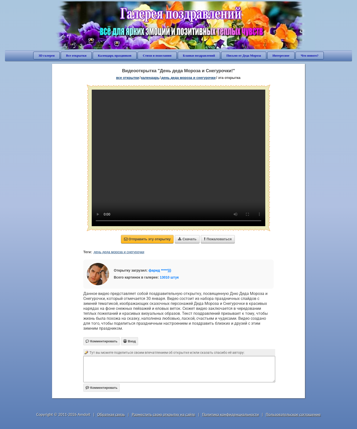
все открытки (127, 78)
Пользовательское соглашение (293, 414)
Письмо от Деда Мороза (243, 55)
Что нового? (309, 55)
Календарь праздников (114, 55)
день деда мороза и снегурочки (119, 252)
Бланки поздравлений (199, 55)
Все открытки (76, 55)
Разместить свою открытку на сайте (163, 414)
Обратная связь (111, 414)
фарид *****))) (160, 270)
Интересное (280, 55)
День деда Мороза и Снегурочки (188, 78)
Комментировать (102, 388)
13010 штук (169, 277)
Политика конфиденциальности (230, 414)
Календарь (150, 78)
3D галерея (46, 55)
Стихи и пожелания (157, 55)
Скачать (187, 239)
